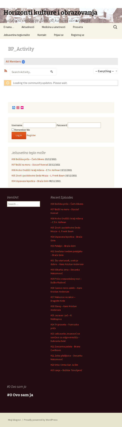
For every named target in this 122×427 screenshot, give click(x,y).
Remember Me (21, 129)
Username (17, 125)
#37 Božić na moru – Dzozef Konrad (30, 164)
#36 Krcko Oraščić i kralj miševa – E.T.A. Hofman (36, 170)
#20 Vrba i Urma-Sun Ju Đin (64, 364)
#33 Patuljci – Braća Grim (63, 245)
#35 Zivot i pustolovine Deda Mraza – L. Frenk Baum (38, 175)
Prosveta (78, 27)
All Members (15, 61)
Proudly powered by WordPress (41, 419)
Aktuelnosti (28, 27)
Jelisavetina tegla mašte (17, 35)
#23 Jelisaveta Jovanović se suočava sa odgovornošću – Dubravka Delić (65, 337)
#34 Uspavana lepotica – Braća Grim (30, 181)
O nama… (9, 27)
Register (31, 135)
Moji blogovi (14, 419)
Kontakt (41, 35)
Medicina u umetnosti (53, 27)
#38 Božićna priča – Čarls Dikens (28, 159)
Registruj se (77, 35)
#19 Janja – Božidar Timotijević (66, 370)
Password (62, 125)
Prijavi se (59, 35)
